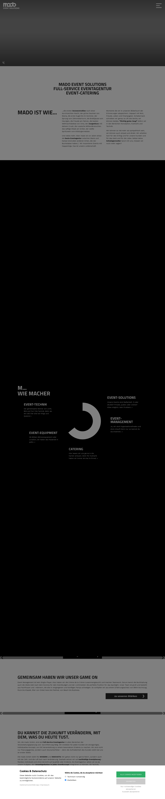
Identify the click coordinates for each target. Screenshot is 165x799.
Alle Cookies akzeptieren (130, 774)
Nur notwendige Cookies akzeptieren (131, 787)
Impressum (44, 785)
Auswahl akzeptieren (131, 792)
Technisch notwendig (76, 777)
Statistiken (71, 780)
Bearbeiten (130, 781)
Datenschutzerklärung (29, 785)
